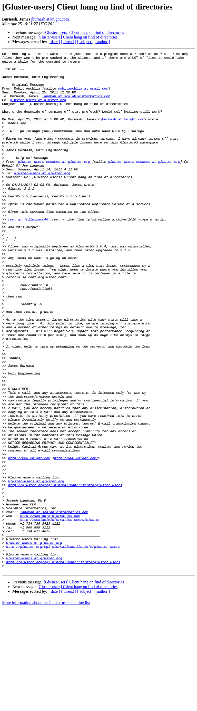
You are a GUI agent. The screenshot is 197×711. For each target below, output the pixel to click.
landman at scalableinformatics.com (76, 105)
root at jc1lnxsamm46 (28, 253)
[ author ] (102, 42)
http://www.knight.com (29, 539)
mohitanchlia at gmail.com (83, 96)
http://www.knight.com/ (76, 539)
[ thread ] (68, 42)
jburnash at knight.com (50, 19)
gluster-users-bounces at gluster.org (54, 183)
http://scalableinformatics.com (50, 609)
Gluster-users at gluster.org (36, 567)
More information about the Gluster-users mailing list (46, 706)
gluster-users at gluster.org (38, 110)
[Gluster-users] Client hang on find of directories (84, 32)
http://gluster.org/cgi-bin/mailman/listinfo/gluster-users (65, 572)
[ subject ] (85, 42)
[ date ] (54, 42)
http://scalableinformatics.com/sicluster (60, 613)
